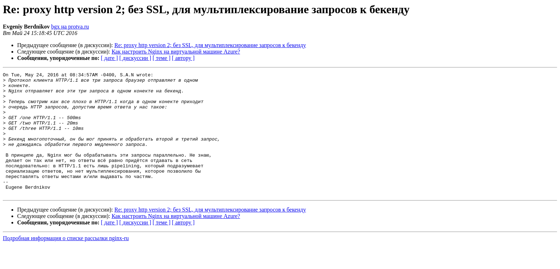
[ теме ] (161, 58)
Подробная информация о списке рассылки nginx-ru (66, 263)
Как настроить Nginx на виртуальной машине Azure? (175, 52)
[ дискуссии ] (135, 58)
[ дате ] (109, 58)
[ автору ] (183, 58)
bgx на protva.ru (70, 27)
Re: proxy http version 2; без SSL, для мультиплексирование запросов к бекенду (210, 45)
